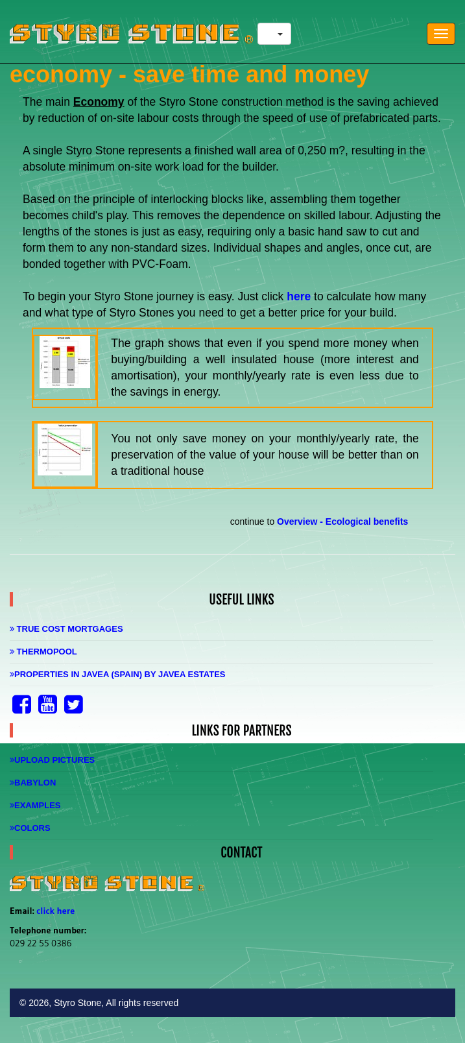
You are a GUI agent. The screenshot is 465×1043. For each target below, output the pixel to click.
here (300, 296)
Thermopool (43, 651)
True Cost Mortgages (66, 629)
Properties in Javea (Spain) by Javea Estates (118, 674)
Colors (30, 828)
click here (55, 911)
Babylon (33, 782)
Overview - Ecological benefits (342, 521)
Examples (35, 805)
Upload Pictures (52, 760)
